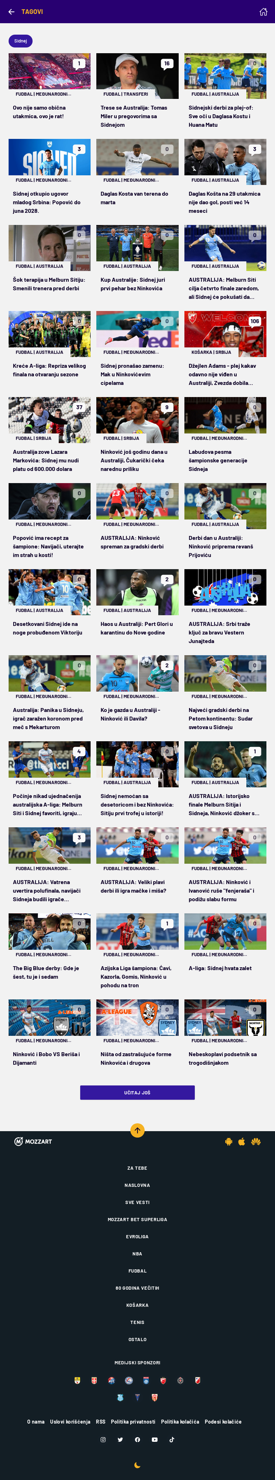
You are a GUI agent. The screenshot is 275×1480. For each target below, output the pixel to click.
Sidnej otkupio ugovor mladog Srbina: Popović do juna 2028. (47, 202)
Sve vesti (137, 1202)
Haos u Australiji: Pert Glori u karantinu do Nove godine (137, 628)
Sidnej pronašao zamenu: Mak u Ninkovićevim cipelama (132, 374)
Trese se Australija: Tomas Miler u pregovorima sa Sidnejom (134, 116)
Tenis (137, 1322)
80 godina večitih (137, 1288)
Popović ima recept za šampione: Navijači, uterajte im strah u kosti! (48, 546)
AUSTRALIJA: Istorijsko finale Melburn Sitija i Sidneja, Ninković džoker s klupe (222, 804)
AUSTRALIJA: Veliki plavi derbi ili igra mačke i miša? (133, 886)
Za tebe (137, 1168)
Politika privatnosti (133, 1422)
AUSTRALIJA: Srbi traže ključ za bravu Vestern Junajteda (219, 632)
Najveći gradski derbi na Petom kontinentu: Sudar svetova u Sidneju (221, 718)
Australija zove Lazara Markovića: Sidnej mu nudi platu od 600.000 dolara (46, 460)
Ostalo (138, 1339)
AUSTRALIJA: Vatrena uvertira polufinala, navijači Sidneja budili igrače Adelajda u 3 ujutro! (47, 890)
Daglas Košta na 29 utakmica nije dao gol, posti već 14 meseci (224, 202)
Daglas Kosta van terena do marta (134, 197)
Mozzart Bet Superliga (138, 1219)
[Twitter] (120, 1439)
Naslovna (137, 1185)
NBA (137, 1253)
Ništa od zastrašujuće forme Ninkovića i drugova (136, 1058)
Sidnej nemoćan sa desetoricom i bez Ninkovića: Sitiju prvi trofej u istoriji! (137, 804)
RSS (100, 1422)
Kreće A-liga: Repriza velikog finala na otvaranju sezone (49, 369)
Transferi (136, 94)
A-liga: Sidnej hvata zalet (220, 967)
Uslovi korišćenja (70, 1422)
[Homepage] (263, 11)
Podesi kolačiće (223, 1422)
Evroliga (137, 1236)
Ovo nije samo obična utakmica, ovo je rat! (39, 111)
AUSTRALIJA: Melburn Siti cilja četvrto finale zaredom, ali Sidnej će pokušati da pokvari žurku (224, 288)
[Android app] (228, 1141)
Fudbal (24, 94)
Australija (225, 94)
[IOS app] (241, 1141)
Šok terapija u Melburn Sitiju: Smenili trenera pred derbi (49, 283)
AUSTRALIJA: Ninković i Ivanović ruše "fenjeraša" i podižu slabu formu (221, 890)
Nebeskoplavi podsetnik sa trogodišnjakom (223, 1058)
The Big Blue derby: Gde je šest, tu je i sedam (46, 972)
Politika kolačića (180, 1422)
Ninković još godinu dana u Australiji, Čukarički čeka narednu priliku (134, 460)
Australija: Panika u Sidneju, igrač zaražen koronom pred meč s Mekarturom (48, 718)
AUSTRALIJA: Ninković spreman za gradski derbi (132, 542)
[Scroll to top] (137, 1130)
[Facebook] (137, 1439)
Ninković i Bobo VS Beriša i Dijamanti (46, 1058)
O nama (35, 1422)
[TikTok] (172, 1439)
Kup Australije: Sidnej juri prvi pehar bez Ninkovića (133, 283)
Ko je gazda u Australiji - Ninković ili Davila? (130, 714)
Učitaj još (137, 1092)
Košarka (202, 352)
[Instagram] (103, 1439)
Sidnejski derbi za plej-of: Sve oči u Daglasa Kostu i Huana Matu (221, 116)
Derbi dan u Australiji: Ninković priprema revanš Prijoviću (221, 546)
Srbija (223, 352)
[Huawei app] (256, 1141)
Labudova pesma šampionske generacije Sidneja (218, 460)
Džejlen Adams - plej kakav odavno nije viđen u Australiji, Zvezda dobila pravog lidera (222, 374)
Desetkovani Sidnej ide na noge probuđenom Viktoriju (47, 628)
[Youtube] (154, 1439)
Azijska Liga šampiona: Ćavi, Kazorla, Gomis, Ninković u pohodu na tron (136, 976)
